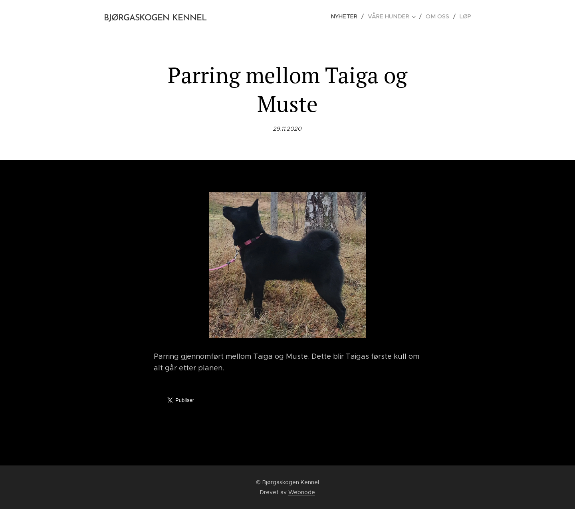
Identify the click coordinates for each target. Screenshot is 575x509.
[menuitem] (350, 16)
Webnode (301, 492)
